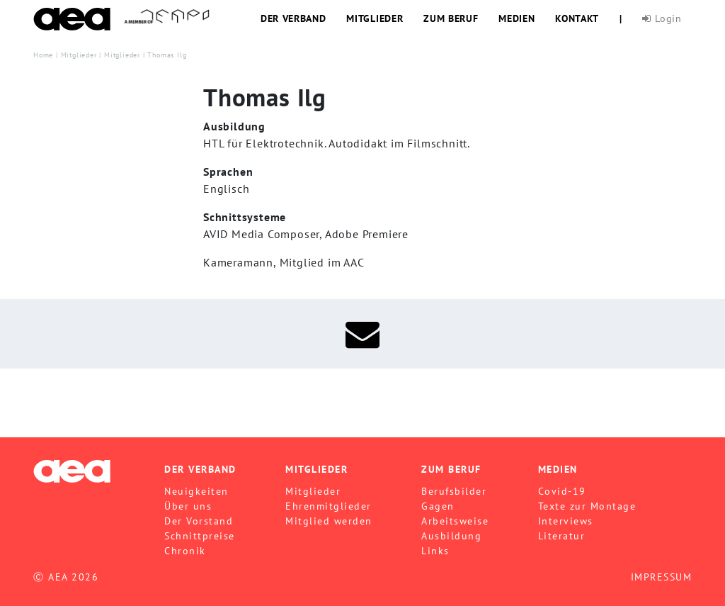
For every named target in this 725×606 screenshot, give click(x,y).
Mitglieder (374, 18)
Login (661, 18)
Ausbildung (451, 535)
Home (43, 55)
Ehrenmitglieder (328, 506)
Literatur (562, 535)
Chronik (185, 550)
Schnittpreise (199, 535)
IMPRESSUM (661, 577)
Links (435, 550)
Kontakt (577, 18)
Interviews (565, 521)
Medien (516, 18)
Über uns (188, 506)
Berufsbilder (453, 491)
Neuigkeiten (196, 491)
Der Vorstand (198, 521)
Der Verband (293, 18)
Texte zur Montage (587, 506)
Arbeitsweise (455, 521)
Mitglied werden (328, 521)
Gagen (438, 506)
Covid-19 (562, 491)
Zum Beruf (450, 18)
